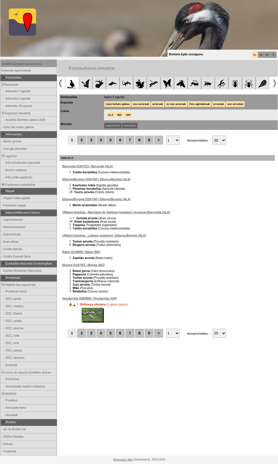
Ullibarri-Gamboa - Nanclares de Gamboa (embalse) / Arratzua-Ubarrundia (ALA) (116, 212)
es (261, 54)
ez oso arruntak (176, 104)
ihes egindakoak (199, 104)
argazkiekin (113, 125)
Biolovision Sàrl (123, 459)
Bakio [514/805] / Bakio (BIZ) (81, 252)
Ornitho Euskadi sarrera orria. (22, 64)
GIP (128, 114)
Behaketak (9, 84)
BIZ (119, 114)
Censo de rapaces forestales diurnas (26, 372)
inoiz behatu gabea (118, 104)
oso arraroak (141, 104)
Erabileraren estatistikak (18, 184)
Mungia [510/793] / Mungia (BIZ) (83, 265)
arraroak (157, 104)
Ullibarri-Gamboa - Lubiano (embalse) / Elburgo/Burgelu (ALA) (104, 235)
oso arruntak (235, 104)
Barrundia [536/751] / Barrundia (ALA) (87, 166)
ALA (110, 114)
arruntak (218, 104)
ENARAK (9, 393)
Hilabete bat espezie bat (18, 284)
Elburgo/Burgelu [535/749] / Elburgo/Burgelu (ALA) (96, 199)
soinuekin (130, 125)
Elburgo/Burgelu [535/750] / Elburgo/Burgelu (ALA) (96, 179)
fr (273, 54)
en (267, 54)
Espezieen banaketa (16, 113)
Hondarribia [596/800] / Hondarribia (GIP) (89, 298)
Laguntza (9, 156)
